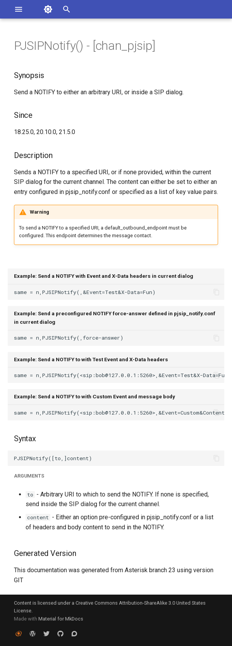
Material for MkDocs (60, 619)
